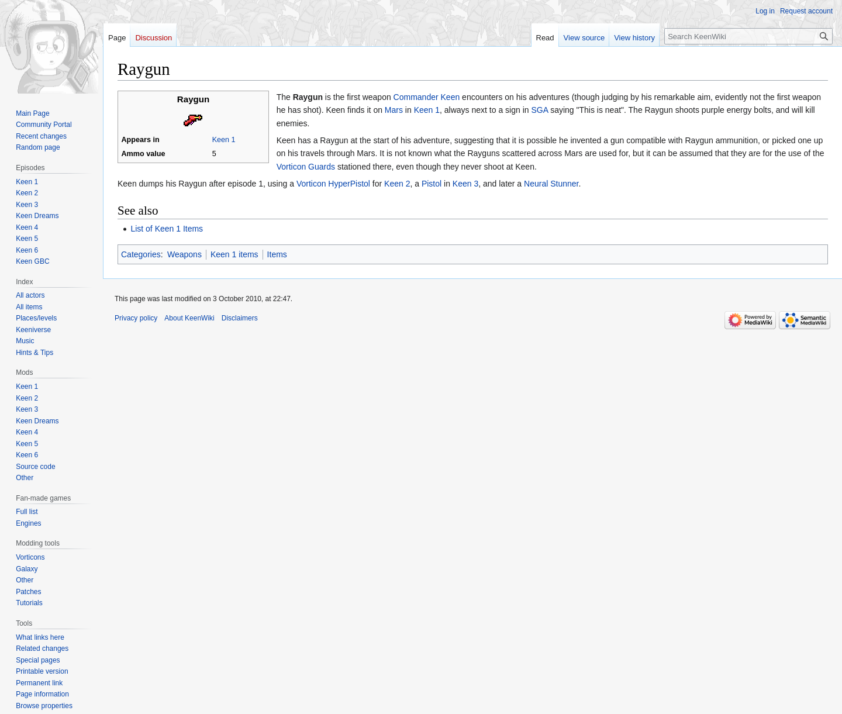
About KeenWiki (189, 318)
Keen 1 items (234, 254)
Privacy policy (136, 318)
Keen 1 (224, 140)
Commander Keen (427, 97)
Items (277, 254)
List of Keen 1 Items (166, 228)
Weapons (184, 254)
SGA (539, 110)
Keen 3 (465, 183)
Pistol (431, 183)
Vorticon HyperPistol (333, 183)
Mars (394, 110)
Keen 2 (397, 183)
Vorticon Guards (306, 166)
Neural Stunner (551, 183)
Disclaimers (240, 318)
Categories (141, 254)
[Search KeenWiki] (748, 36)
